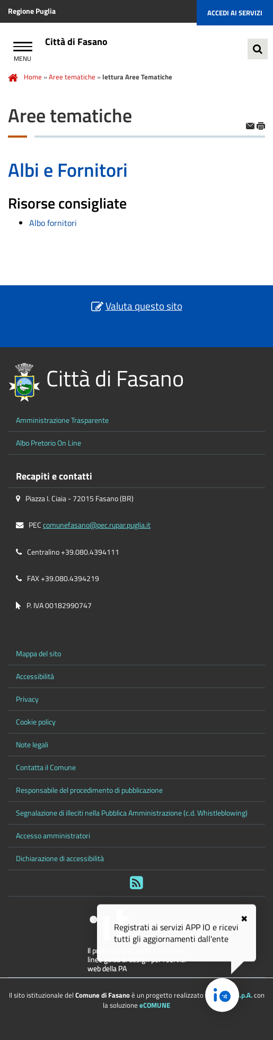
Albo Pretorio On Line (48, 443)
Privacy (27, 699)
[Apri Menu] (23, 48)
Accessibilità (35, 676)
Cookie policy (36, 722)
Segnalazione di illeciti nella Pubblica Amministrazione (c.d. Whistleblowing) (132, 813)
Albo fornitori (53, 222)
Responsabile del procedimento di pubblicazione (89, 790)
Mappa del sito (38, 653)
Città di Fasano (76, 41)
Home (33, 76)
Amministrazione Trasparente (62, 420)
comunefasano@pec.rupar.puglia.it (97, 525)
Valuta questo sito (143, 305)
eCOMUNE (154, 1005)
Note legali (32, 744)
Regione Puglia (32, 11)
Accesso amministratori (53, 836)
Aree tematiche (72, 76)
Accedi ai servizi (234, 12)
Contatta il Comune (46, 767)
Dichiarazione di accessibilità (60, 858)
